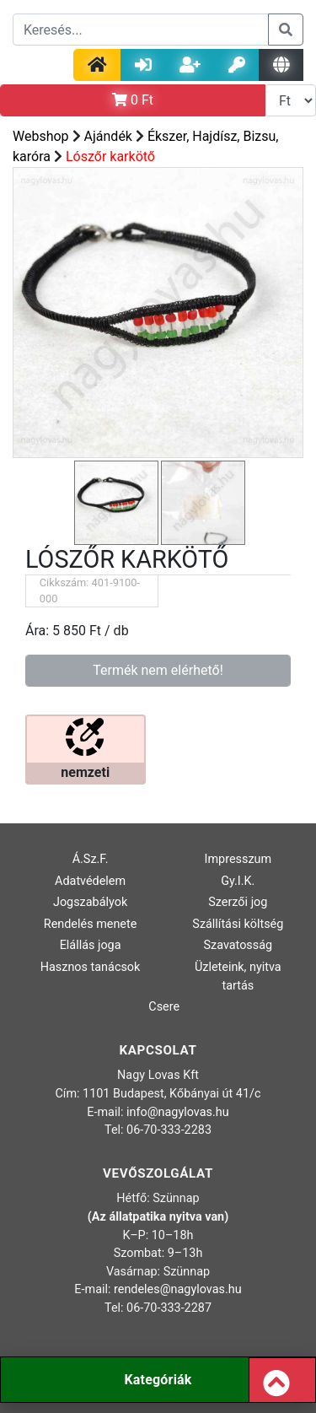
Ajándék (108, 136)
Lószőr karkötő (110, 156)
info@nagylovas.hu (177, 1112)
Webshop (41, 136)
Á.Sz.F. (90, 859)
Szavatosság (238, 945)
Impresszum (238, 859)
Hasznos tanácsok (90, 967)
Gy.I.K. (237, 881)
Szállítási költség (237, 924)
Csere (163, 1007)
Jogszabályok (90, 902)
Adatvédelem (90, 881)
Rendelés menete (90, 924)
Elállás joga (90, 945)
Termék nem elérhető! (158, 670)
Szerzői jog (237, 902)
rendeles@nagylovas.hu (178, 1289)
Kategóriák (157, 1380)
